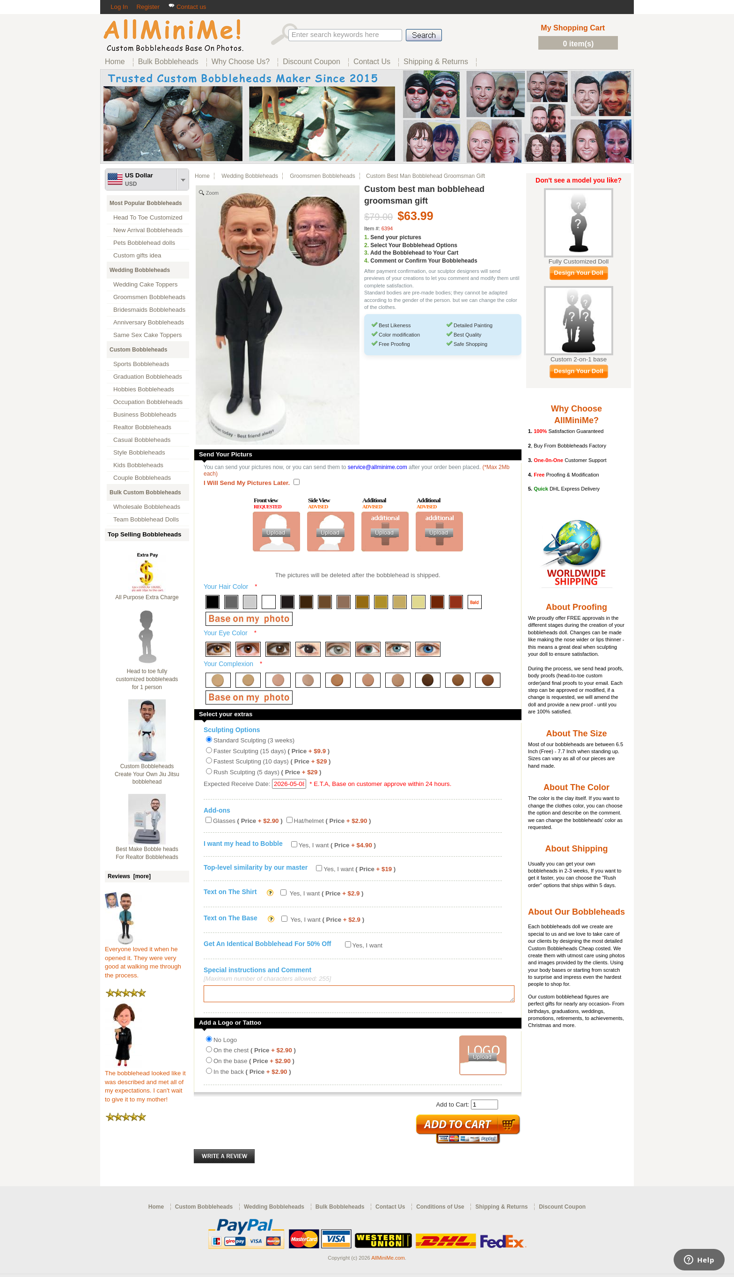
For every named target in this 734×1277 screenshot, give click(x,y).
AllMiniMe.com (388, 1260)
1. (366, 237)
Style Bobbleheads (139, 452)
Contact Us (390, 1209)
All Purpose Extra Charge (146, 597)
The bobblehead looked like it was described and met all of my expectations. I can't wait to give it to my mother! (145, 1083)
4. (366, 260)
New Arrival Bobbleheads (148, 230)
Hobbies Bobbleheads (143, 389)
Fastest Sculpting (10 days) (271, 761)
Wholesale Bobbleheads (146, 506)
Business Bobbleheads (144, 414)
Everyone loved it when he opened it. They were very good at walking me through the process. (143, 959)
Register (147, 6)
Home (202, 176)
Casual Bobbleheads (141, 439)
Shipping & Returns (501, 1209)
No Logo (225, 1042)
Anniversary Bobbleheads (148, 322)
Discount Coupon (562, 1209)
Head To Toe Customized (148, 217)
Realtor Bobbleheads (142, 427)
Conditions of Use (440, 1209)
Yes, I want (337, 845)
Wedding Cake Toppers (145, 284)
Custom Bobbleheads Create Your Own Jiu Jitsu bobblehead (147, 774)
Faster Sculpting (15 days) (271, 751)
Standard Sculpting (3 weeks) (253, 740)
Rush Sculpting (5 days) (267, 772)
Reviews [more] (129, 876)
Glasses (248, 820)
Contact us (187, 6)
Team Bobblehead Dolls (146, 519)
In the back (252, 1074)
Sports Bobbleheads (141, 363)
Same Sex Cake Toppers (147, 334)
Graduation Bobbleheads (147, 376)
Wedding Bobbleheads (140, 270)
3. (366, 253)
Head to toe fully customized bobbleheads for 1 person (147, 679)
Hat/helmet (332, 820)
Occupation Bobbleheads (148, 401)
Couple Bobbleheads (142, 477)
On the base (253, 1063)
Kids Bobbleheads (138, 465)
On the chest (254, 1053)
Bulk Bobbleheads (340, 1209)
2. (366, 245)
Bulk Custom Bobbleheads (145, 492)
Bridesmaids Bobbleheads (149, 309)
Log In (119, 6)
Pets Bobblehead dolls (144, 242)
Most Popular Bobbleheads (146, 203)
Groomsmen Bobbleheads (149, 297)
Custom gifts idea (137, 255)
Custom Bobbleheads (138, 349)
